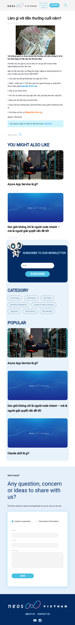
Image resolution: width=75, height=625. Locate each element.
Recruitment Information (49, 521)
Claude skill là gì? (18, 453)
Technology (14, 298)
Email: (14, 540)
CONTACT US (43, 614)
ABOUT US (30, 614)
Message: (15, 550)
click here (48, 124)
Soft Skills (47, 298)
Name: (14, 530)
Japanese (14, 311)
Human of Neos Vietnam (44, 305)
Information (31, 298)
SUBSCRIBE (37, 274)
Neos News (30, 311)
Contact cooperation (22, 521)
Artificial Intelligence (18, 305)
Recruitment (47, 311)
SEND (22, 576)
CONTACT (54, 5)
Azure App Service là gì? (23, 184)
